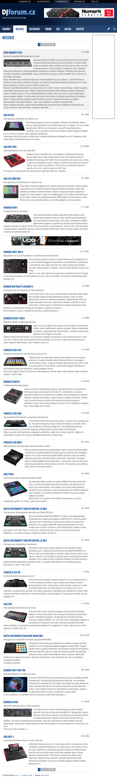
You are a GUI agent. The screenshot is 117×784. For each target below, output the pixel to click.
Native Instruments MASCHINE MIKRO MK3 (23, 635)
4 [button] (47, 44)
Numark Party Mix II (13, 251)
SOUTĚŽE (80, 28)
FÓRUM (48, 28)
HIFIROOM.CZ (79, 1)
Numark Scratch (12, 381)
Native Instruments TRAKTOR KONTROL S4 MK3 (25, 508)
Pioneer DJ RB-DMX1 (13, 442)
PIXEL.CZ (94, 1)
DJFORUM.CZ (62, 1)
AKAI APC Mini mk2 (12, 178)
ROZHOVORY (34, 28)
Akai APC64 (9, 114)
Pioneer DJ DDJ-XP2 (13, 349)
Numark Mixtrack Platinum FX (18, 286)
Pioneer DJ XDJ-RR (12, 572)
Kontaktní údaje (27, 775)
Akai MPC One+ (10, 146)
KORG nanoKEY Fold (13, 52)
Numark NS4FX (11, 207)
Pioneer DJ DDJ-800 (12, 413)
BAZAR (68, 28)
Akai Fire (8, 603)
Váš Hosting (45, 775)
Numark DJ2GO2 (11, 701)
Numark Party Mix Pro (15, 670)
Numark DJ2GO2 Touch (14, 318)
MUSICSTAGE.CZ (43, 1)
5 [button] (50, 44)
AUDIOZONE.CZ (25, 1)
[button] (53, 44)
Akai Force (9, 473)
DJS (58, 28)
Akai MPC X (9, 736)
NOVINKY (7, 28)
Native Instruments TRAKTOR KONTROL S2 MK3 (25, 540)
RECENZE (20, 28)
